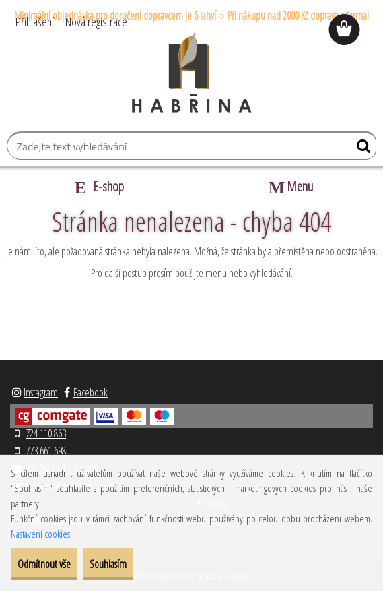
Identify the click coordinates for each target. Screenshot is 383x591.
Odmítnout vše (44, 564)
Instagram (41, 392)
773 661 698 (46, 450)
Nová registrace (96, 21)
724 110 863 (46, 433)
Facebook (90, 392)
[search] (360, 148)
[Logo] (191, 72)
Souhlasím (108, 564)
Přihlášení (34, 21)
